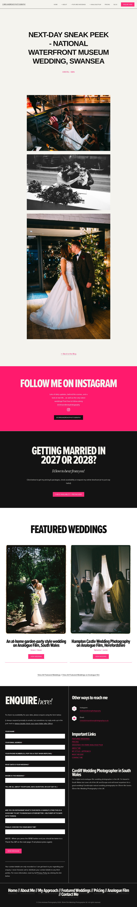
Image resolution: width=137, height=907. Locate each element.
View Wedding (36, 656)
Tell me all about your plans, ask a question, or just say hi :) (31, 787)
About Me (76, 748)
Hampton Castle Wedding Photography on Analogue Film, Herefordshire (101, 643)
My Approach (48, 890)
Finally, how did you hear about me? (20, 827)
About (65, 4)
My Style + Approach (81, 751)
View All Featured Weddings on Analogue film (80, 675)
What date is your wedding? (17, 764)
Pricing (107, 4)
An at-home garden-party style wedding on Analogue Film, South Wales (36, 643)
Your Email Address (14, 742)
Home (56, 4)
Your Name (10, 731)
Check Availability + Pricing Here (68, 494)
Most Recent (78, 754)
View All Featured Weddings (49, 675)
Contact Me (77, 757)
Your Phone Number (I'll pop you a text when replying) (29, 753)
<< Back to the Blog (68, 353)
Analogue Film (96, 4)
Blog (115, 4)
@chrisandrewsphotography (68, 404)
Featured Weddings (79, 4)
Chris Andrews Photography (14, 4)
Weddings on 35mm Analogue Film (87, 745)
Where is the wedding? (15, 776)
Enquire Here (127, 4)
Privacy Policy (42, 873)
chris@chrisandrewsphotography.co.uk (94, 720)
